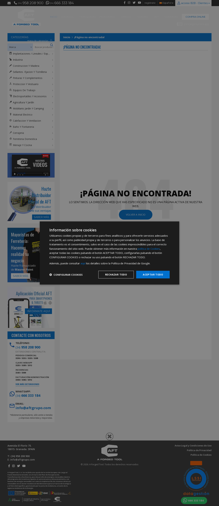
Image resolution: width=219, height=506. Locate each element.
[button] (66, 274)
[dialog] (109, 253)
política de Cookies (149, 248)
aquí (83, 263)
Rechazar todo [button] (116, 274)
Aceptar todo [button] (153, 274)
